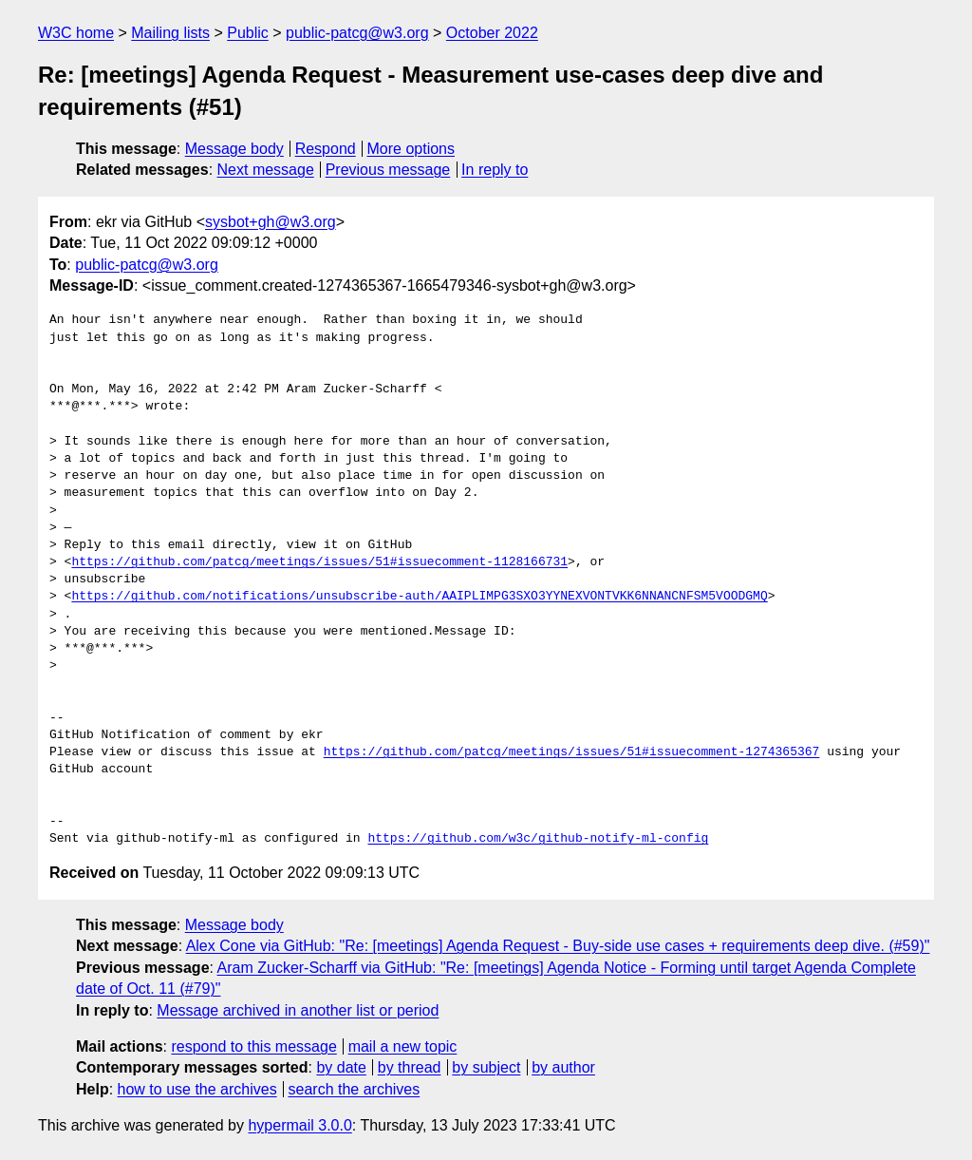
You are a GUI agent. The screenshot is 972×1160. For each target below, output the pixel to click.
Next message (265, 170)
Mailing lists (170, 33)
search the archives (355, 1089)
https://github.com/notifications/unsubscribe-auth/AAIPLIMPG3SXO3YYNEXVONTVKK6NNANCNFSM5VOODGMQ (419, 596)
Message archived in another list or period (298, 1010)
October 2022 (492, 33)
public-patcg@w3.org (357, 33)
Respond (325, 149)
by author (563, 1067)
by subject (486, 1067)
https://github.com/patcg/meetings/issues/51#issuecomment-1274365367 (572, 752)
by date (340, 1067)
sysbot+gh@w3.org (270, 222)
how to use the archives (197, 1089)
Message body (234, 149)
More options (411, 149)
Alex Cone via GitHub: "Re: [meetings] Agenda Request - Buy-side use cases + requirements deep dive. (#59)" (558, 946)
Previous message (388, 170)
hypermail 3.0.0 (299, 1125)
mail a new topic (403, 1046)
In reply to (494, 170)
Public (248, 33)
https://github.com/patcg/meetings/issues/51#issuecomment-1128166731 (319, 562)
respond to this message (253, 1046)
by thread (409, 1067)
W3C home (76, 33)
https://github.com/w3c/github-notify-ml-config (537, 838)
